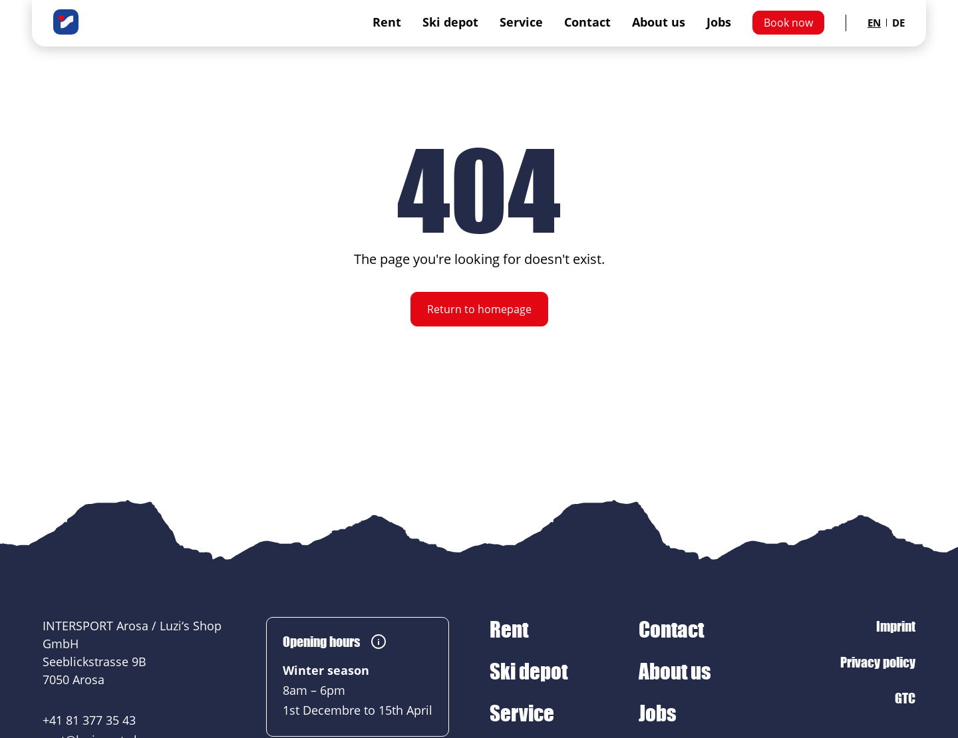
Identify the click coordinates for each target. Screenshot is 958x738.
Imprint (895, 626)
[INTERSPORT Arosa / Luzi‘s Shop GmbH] (66, 21)
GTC (905, 698)
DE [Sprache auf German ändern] (898, 22)
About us (658, 22)
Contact (587, 22)
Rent (387, 22)
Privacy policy (877, 662)
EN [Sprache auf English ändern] (874, 22)
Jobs (719, 22)
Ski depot (450, 22)
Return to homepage (479, 309)
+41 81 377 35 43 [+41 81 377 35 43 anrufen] (89, 720)
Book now (788, 22)
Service (521, 22)
